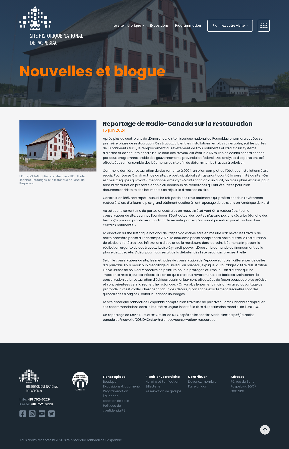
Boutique (110, 381)
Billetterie (152, 386)
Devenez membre (202, 381)
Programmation (188, 25)
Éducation (111, 396)
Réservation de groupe (163, 391)
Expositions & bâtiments (122, 386)
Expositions (159, 25)
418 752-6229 (39, 399)
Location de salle (116, 401)
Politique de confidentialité (114, 408)
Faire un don (197, 386)
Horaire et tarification (162, 381)
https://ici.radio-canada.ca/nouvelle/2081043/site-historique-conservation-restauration (179, 317)
